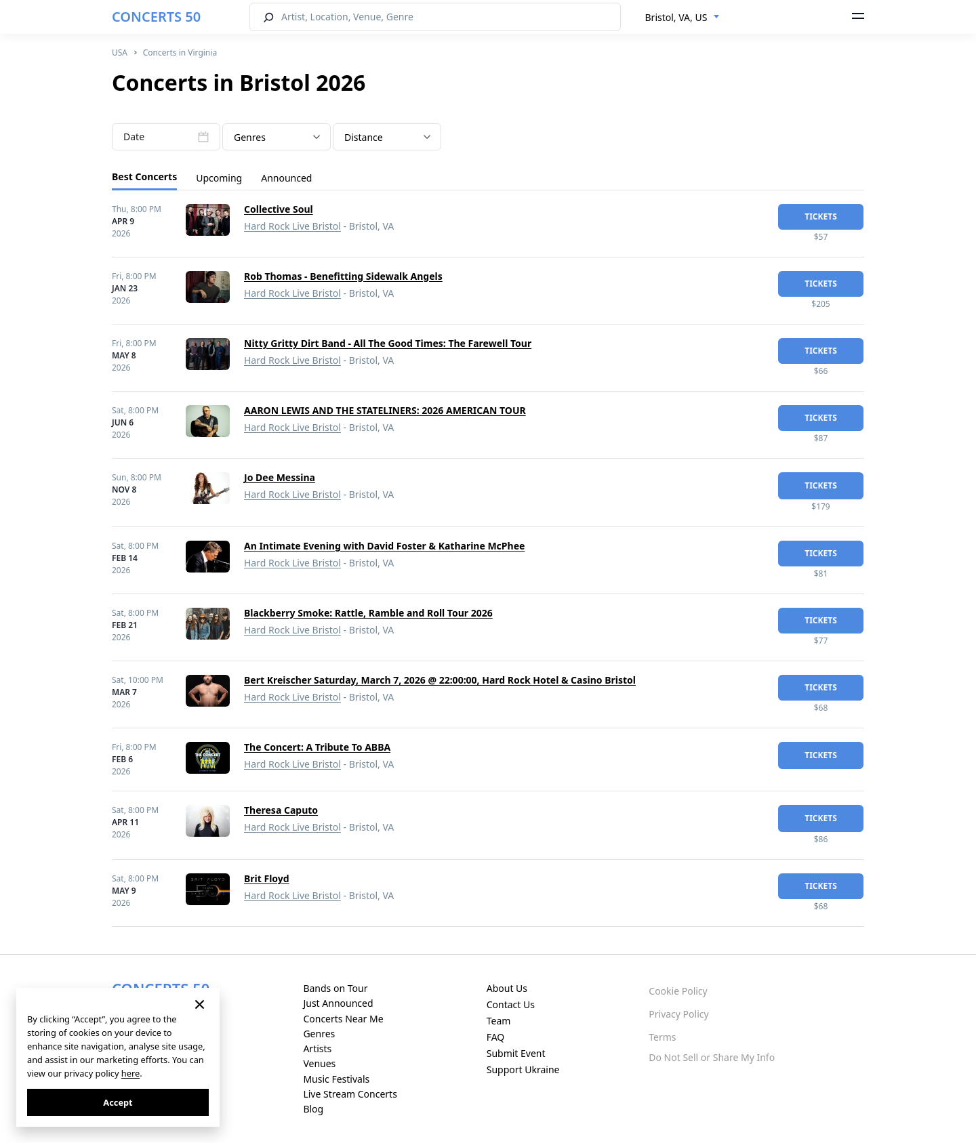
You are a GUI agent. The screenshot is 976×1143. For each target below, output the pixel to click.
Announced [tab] (286, 177)
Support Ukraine (523, 1069)
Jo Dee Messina (279, 477)
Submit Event (516, 1053)
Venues (319, 1063)
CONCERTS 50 (156, 16)
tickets (821, 216)
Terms (662, 1037)
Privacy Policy (678, 1013)
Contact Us (511, 1004)
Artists (317, 1048)
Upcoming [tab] (219, 177)
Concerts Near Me (343, 1018)
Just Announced (338, 1003)
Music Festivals (336, 1079)
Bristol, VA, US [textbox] (676, 17)
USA (119, 52)
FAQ (496, 1037)
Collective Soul (278, 209)
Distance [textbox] (363, 137)
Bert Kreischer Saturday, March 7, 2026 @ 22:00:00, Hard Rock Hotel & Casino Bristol (440, 679)
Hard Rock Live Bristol (292, 226)
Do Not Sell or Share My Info (712, 1057)
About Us (507, 988)
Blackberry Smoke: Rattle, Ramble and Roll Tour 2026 (368, 612)
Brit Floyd (266, 878)
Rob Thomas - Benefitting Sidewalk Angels (343, 276)
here (130, 1073)
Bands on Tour (335, 988)
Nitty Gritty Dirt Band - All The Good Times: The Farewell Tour (387, 343)
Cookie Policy (678, 990)
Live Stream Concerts (349, 1093)
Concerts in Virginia (180, 52)
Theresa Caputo (281, 810)
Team (499, 1020)
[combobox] (682, 17)
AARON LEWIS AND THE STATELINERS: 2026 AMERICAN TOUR (385, 410)
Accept (117, 1102)
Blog (313, 1108)
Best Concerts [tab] (144, 176)
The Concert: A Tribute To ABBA (317, 747)
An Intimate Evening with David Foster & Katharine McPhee (384, 545)
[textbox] (276, 137)
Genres (319, 1033)
